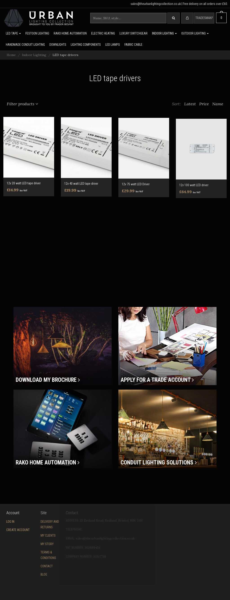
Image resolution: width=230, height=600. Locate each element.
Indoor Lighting (164, 33)
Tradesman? (204, 18)
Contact (30, 566)
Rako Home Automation (70, 33)
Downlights (57, 44)
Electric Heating (103, 33)
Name (218, 103)
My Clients (31, 535)
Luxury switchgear (133, 33)
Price (204, 103)
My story (30, 544)
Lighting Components (86, 44)
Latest (190, 103)
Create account (12, 530)
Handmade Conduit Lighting (25, 44)
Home (11, 55)
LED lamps (112, 44)
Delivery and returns (33, 524)
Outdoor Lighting (195, 33)
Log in (4, 521)
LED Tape (13, 33)
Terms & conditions (32, 555)
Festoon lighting (37, 33)
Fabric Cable (133, 44)
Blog (27, 574)
